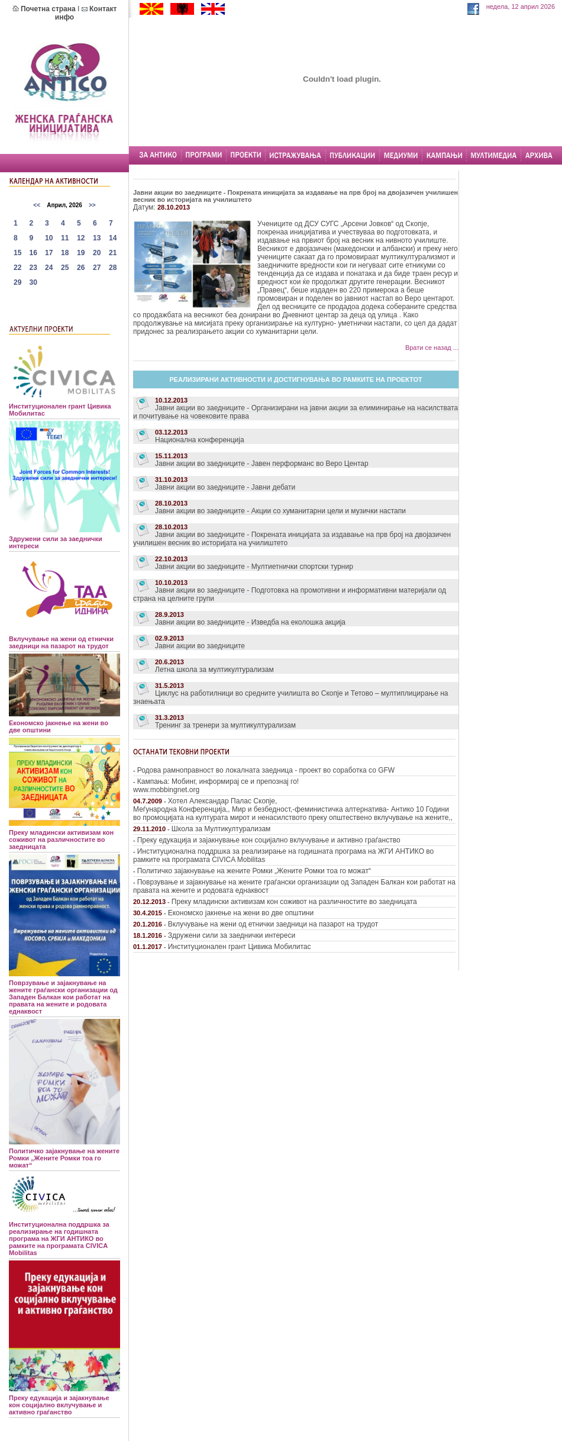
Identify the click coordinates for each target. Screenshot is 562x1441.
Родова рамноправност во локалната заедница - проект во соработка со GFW (266, 770)
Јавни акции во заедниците (200, 646)
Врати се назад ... (431, 347)
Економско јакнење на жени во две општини (241, 913)
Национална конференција (199, 440)
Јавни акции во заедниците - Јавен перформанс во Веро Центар (262, 463)
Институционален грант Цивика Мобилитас (239, 947)
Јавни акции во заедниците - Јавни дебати (225, 487)
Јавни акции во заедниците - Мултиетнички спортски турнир (254, 566)
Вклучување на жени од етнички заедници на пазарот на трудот (273, 924)
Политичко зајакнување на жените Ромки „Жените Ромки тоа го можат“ (254, 871)
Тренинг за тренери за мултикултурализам (225, 725)
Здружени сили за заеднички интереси (231, 935)
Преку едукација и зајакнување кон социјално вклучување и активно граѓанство (268, 840)
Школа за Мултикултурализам (221, 829)
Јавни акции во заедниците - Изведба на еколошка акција (250, 622)
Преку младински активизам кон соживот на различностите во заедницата (294, 902)
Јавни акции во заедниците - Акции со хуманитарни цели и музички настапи (280, 511)
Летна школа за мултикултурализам (214, 669)
